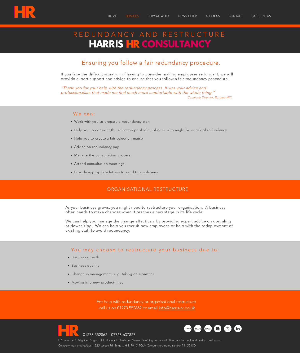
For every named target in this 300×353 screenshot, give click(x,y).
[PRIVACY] (188, 328)
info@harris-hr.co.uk (177, 308)
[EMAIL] (208, 328)
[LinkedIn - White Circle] (238, 328)
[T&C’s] (197, 328)
